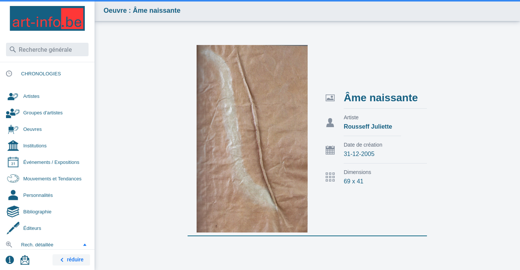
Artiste (351, 117)
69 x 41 (353, 181)
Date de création (363, 145)
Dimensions (357, 172)
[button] (85, 244)
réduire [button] (70, 260)
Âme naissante (381, 98)
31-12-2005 (359, 154)
